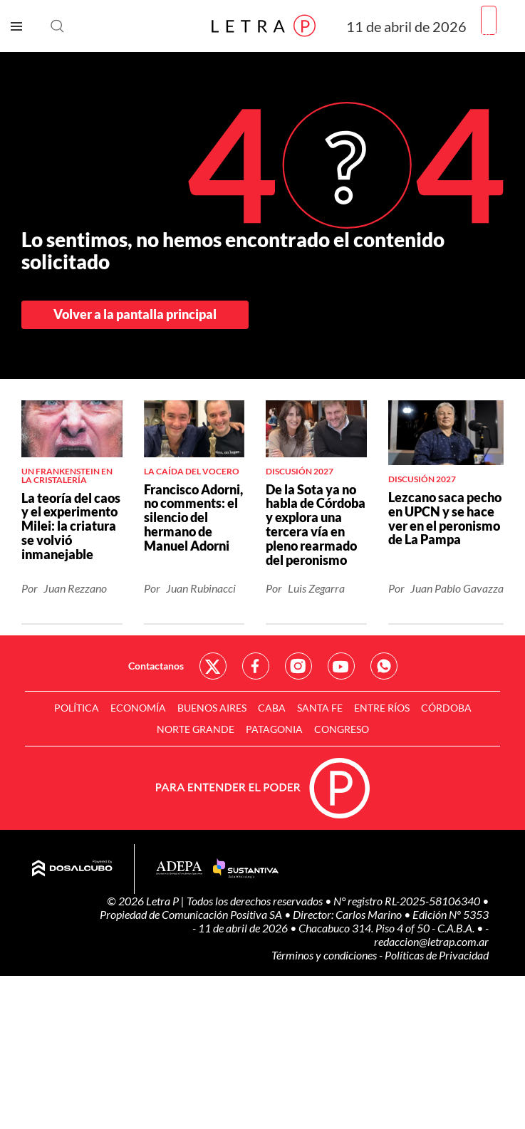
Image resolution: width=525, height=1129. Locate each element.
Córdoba (446, 708)
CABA (272, 708)
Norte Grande (195, 729)
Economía (138, 708)
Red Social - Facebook (256, 666)
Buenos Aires (211, 708)
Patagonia (274, 729)
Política (76, 708)
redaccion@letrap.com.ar (431, 941)
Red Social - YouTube (341, 666)
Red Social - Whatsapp (384, 666)
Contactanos (156, 666)
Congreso (341, 729)
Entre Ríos (382, 708)
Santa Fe (320, 708)
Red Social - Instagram (298, 666)
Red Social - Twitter (213, 666)
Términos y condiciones (325, 955)
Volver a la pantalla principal (135, 314)
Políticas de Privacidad (437, 955)
